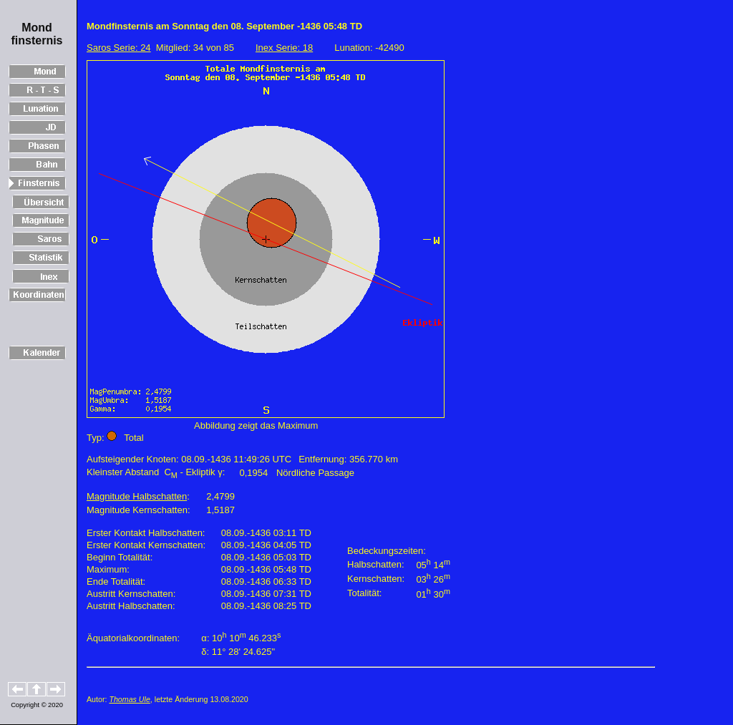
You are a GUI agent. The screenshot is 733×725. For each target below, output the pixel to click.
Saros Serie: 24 (119, 47)
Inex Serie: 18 (284, 47)
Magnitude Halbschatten (137, 496)
